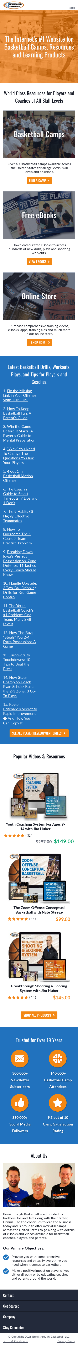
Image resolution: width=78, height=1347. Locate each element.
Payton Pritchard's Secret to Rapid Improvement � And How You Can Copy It (20, 713)
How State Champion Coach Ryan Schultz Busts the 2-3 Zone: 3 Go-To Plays (19, 686)
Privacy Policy (66, 1341)
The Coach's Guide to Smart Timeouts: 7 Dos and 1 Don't (20, 496)
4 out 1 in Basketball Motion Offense (18, 476)
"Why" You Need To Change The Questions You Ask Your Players (19, 456)
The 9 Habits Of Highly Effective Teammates (18, 516)
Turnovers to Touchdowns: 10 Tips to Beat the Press (16, 662)
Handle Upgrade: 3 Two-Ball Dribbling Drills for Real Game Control (20, 590)
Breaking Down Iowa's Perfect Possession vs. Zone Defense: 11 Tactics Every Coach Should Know (19, 563)
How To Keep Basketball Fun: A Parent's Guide (17, 413)
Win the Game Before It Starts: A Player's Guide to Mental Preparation (19, 433)
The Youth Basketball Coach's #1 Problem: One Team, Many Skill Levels (18, 614)
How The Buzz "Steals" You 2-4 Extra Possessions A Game (19, 639)
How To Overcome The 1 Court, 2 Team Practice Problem (17, 536)
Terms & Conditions (15, 1341)
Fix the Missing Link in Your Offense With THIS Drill (19, 395)
